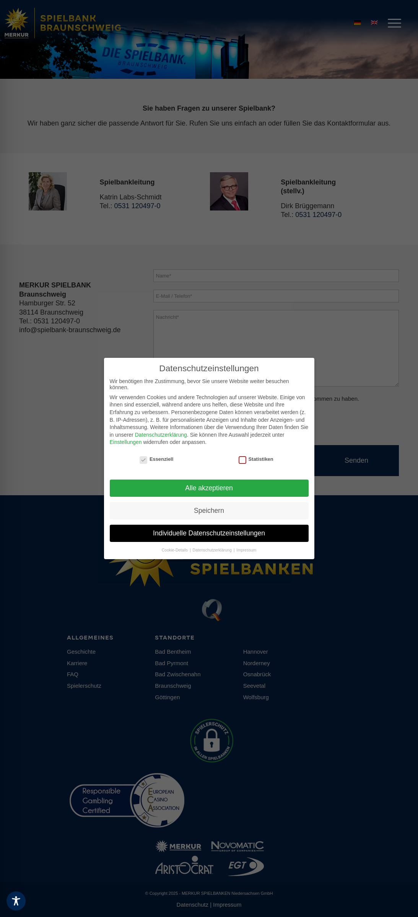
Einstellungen (126, 442)
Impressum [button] (246, 550)
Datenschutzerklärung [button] (213, 550)
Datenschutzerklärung (161, 435)
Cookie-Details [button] (175, 550)
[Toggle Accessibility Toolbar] (16, 901)
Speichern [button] (209, 510)
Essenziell (156, 459)
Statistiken (256, 459)
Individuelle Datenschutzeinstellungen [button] (209, 533)
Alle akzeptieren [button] (209, 488)
